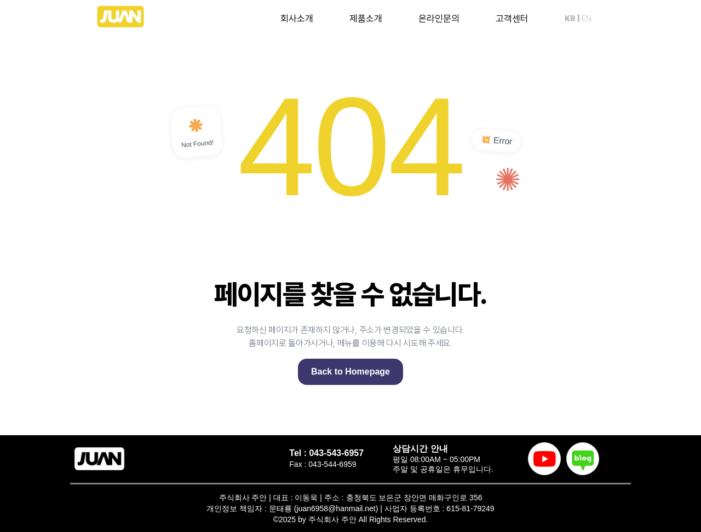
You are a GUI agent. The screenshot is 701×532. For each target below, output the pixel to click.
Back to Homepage (350, 371)
